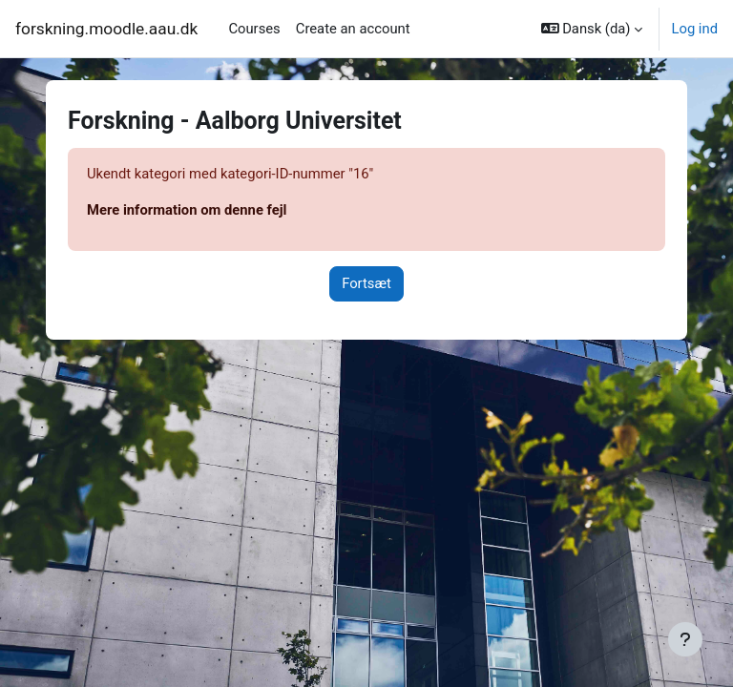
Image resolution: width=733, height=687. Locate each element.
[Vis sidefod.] (685, 639)
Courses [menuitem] (254, 28)
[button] (592, 28)
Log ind (694, 28)
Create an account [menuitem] (353, 28)
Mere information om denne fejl (186, 210)
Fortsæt (366, 283)
